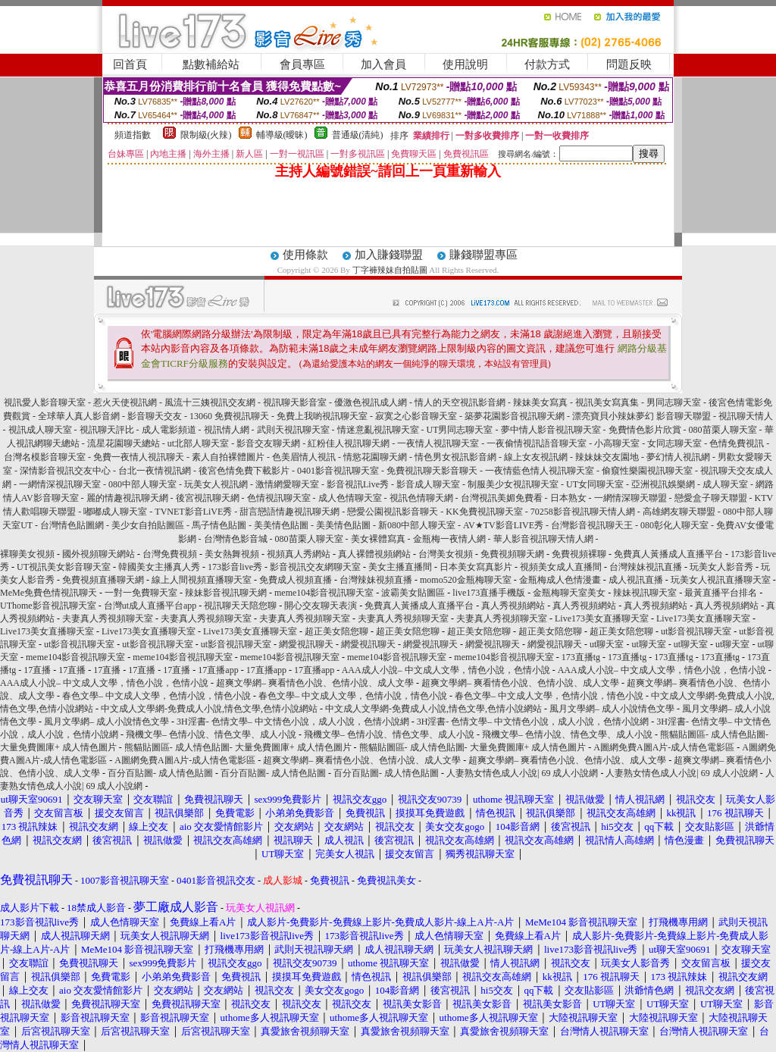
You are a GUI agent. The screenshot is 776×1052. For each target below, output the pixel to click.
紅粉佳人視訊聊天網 (349, 443)
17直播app (218, 670)
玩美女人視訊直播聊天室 (721, 580)
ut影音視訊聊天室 (696, 631)
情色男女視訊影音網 (455, 457)
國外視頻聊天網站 (98, 554)
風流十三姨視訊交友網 (209, 402)
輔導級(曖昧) (282, 135)
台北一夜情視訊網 (154, 470)
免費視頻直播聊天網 (103, 580)
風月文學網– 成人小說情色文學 (611, 708)
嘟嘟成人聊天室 (115, 511)
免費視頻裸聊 (579, 554)
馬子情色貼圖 (219, 525)
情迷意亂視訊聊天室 (378, 429)
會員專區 (302, 64)
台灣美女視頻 (445, 554)
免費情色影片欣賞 (645, 429)
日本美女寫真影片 (476, 567)
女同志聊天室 (674, 443)
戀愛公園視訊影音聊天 (392, 511)
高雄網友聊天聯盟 (680, 511)
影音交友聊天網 (268, 443)
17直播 (37, 670)
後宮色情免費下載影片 (244, 470)
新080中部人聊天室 (416, 525)
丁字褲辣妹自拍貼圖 (389, 269)
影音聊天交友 (154, 416)
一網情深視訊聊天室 (60, 484)
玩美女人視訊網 (216, 484)
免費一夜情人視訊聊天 (138, 457)
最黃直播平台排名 (720, 592)
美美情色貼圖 (281, 525)
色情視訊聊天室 (279, 498)
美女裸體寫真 (378, 539)
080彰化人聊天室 (674, 525)
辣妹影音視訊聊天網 (226, 592)
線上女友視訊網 (536, 457)
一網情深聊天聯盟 (630, 498)
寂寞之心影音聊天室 (416, 416)
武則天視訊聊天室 (293, 429)
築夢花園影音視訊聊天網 (515, 416)
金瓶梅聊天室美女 (569, 592)
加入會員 (383, 64)
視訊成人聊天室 (40, 429)
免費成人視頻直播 (295, 580)
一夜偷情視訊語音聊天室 (537, 443)
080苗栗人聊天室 (723, 429)
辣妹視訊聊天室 (645, 592)
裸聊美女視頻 (27, 554)
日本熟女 (568, 498)
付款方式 (547, 64)
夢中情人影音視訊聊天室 (551, 429)
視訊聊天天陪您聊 (240, 605)
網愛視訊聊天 (306, 644)
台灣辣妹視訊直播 (645, 567)
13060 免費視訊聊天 (229, 416)
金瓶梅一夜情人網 (449, 539)
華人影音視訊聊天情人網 (543, 539)
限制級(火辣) (206, 135)
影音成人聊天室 (428, 484)
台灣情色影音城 (236, 539)
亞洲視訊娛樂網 (663, 484)
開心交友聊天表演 (320, 605)
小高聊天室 (617, 443)
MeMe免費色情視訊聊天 (48, 592)
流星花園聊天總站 (123, 443)
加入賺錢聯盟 (389, 255)
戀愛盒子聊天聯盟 (710, 498)
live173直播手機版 (488, 592)
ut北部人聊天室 (198, 443)
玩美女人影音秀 (721, 567)
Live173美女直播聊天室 (602, 618)
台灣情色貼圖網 (72, 525)
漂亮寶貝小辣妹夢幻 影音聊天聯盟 (641, 416)
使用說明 (465, 64)
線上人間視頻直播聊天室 (202, 580)
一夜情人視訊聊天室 (438, 443)
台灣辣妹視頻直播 (376, 580)
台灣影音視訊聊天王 (592, 525)
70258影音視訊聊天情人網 (582, 511)
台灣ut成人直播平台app (150, 605)
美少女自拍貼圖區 (147, 525)
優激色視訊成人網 (370, 402)
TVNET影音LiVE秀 (193, 511)
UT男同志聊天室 (460, 429)
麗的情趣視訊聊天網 (127, 498)
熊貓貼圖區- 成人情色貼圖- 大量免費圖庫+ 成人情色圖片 (238, 747)
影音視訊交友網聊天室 (315, 567)
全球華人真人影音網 (79, 416)
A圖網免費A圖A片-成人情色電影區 (663, 747)
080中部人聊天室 (142, 484)
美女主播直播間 (400, 567)
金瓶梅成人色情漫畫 (560, 580)
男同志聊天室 (673, 402)
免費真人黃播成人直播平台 (668, 554)
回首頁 (130, 64)
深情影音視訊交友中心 (65, 470)
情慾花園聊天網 (375, 457)
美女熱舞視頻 (232, 554)
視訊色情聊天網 (421, 498)
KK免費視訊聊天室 (484, 511)
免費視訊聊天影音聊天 (431, 470)
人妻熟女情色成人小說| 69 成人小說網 (522, 773)
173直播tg (581, 657)
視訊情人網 (226, 429)
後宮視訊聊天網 (207, 498)
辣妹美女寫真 (541, 402)
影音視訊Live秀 (358, 484)
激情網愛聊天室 (287, 484)
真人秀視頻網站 (513, 605)
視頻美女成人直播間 (561, 567)
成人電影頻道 (169, 429)
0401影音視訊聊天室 (338, 470)
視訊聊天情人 (745, 416)
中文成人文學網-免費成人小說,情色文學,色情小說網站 (209, 708)
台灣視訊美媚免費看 (502, 498)
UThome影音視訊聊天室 (48, 605)
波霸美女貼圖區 (413, 592)
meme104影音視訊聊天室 (324, 592)
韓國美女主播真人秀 (159, 567)
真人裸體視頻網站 (374, 554)
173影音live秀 (235, 567)
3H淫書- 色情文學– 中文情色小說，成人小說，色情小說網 (293, 721)
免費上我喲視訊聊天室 (322, 416)
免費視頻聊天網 (512, 554)
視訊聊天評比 (107, 429)
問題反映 (629, 64)
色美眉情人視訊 (304, 457)
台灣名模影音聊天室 (45, 457)
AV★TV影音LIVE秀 (503, 525)
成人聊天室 (725, 484)
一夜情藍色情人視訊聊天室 (539, 470)
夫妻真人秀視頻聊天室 (107, 618)
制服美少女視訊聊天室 (513, 484)
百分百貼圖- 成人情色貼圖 (160, 773)
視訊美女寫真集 (608, 402)
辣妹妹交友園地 (607, 457)
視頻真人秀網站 (298, 554)
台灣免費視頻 (169, 554)
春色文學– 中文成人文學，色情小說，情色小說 (156, 695)
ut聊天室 (607, 644)
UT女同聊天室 (595, 484)
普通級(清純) (357, 135)
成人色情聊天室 (350, 498)
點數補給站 (211, 64)
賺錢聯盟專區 (483, 255)
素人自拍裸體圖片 (228, 457)
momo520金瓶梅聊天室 (466, 580)
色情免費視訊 (736, 443)
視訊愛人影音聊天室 (45, 402)
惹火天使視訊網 (125, 402)
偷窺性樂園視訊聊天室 (647, 470)
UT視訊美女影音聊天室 (64, 567)
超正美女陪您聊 (336, 631)
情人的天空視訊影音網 (460, 402)
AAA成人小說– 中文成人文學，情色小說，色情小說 (446, 670)
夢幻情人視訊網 (678, 457)
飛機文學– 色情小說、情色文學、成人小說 (211, 734)
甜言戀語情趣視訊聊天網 (289, 511)
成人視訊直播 (636, 580)
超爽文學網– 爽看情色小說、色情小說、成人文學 (315, 683)
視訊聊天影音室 (295, 402)
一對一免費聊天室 (141, 592)
